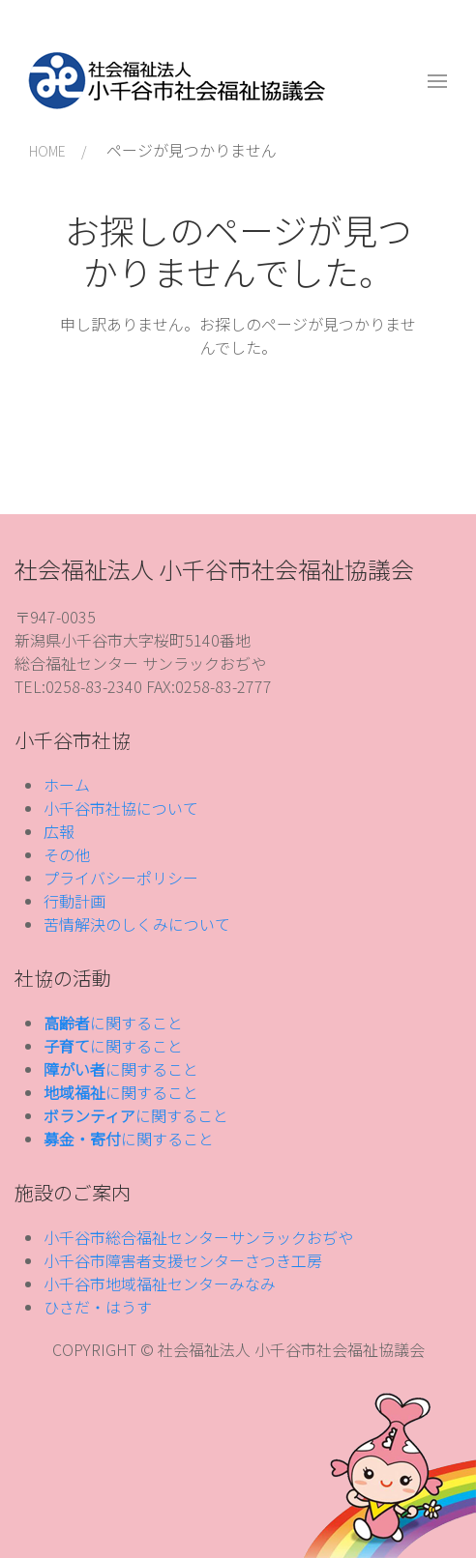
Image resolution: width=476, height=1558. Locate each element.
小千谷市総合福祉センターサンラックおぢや (198, 1237)
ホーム (67, 784)
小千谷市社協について (121, 808)
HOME (47, 150)
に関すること (113, 1022)
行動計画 (74, 900)
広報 (59, 831)
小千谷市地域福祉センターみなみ (160, 1283)
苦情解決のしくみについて (137, 924)
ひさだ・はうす (98, 1306)
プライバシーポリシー (121, 877)
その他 (67, 854)
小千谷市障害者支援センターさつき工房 (183, 1260)
